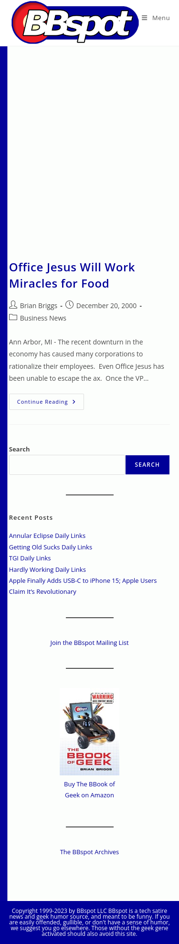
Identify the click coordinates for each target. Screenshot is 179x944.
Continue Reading (50, 403)
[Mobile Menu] (156, 17)
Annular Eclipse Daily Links (47, 535)
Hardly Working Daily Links (47, 569)
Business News (43, 317)
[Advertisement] (89, 140)
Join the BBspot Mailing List (89, 642)
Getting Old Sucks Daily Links (50, 547)
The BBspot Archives (89, 851)
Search (19, 449)
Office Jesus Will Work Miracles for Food (72, 275)
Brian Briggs (38, 305)
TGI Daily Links (30, 558)
